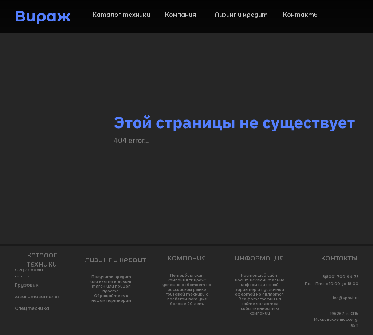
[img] (353, 18)
